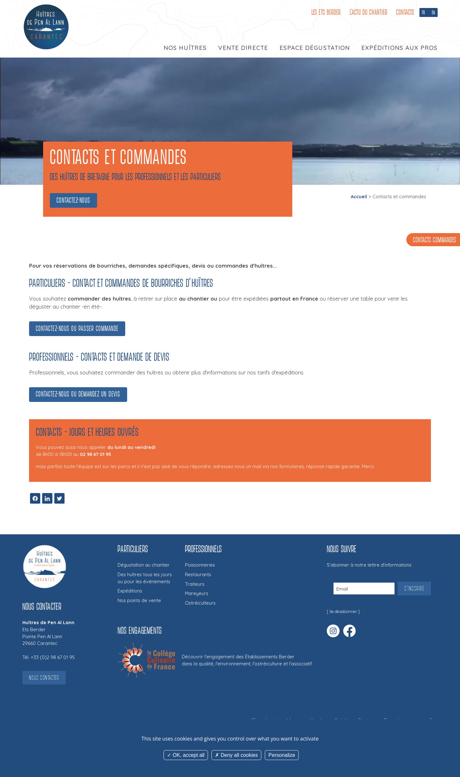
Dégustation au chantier (144, 565)
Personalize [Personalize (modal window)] (281, 755)
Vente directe (243, 47)
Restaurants (198, 574)
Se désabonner (343, 611)
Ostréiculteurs (200, 603)
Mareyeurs (196, 593)
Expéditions (130, 591)
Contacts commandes (434, 240)
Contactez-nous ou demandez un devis (78, 394)
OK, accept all (185, 755)
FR (423, 12)
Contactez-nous (73, 200)
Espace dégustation (315, 47)
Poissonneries (200, 565)
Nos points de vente (139, 600)
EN (433, 12)
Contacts (405, 12)
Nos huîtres (185, 47)
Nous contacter (44, 677)
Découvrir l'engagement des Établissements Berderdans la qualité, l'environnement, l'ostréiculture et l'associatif (247, 660)
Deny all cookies (236, 755)
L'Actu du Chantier (368, 12)
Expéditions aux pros (399, 47)
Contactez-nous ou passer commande (77, 328)
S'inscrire (414, 588)
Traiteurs (194, 584)
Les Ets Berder (326, 12)
